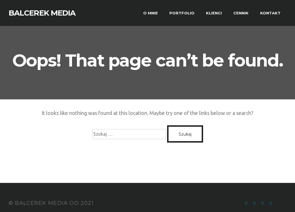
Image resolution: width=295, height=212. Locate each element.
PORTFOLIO (181, 13)
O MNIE (150, 13)
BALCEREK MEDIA (42, 13)
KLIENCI (214, 13)
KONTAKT (270, 13)
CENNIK (241, 13)
